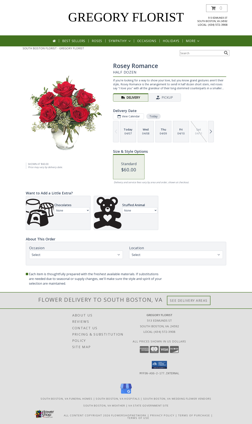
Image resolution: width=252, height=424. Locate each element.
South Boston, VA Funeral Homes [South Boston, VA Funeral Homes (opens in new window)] (66, 398)
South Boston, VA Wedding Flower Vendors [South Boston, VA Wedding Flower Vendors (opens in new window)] (177, 398)
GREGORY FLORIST (126, 17)
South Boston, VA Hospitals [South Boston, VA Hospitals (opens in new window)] (118, 398)
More (193, 41)
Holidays (171, 41)
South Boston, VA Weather (104, 405)
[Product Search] (201, 53)
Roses (97, 41)
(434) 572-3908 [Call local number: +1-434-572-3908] (217, 25)
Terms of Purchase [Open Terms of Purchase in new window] (194, 415)
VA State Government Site (148, 405)
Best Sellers (73, 41)
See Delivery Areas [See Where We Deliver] (189, 300)
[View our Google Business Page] (126, 394)
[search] (226, 53)
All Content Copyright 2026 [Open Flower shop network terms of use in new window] (87, 415)
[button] (216, 8)
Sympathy (120, 41)
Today (153, 116)
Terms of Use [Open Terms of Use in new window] (138, 418)
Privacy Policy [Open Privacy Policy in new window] (162, 415)
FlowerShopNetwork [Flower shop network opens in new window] (128, 415)
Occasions (146, 41)
